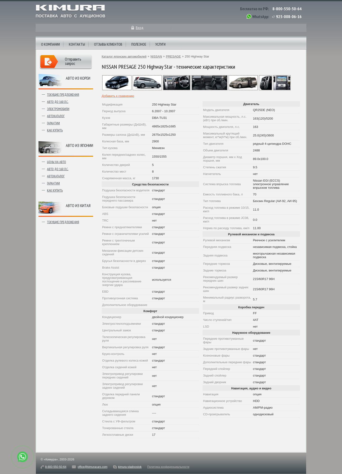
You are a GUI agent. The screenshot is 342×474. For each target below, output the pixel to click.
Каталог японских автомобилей (124, 56)
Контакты (77, 44)
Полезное (138, 44)
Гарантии (53, 123)
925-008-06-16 (289, 16)
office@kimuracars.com (92, 467)
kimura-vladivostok (130, 467)
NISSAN (156, 56)
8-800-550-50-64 (287, 8)
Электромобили (58, 109)
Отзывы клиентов (108, 44)
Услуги (160, 44)
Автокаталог (56, 116)
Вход (139, 27)
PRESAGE (173, 56)
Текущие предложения (63, 94)
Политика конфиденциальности (168, 467)
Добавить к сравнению (118, 96)
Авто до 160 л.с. (57, 102)
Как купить (55, 130)
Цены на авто (56, 162)
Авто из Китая (78, 205)
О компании (50, 44)
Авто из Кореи (78, 78)
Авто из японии (79, 145)
